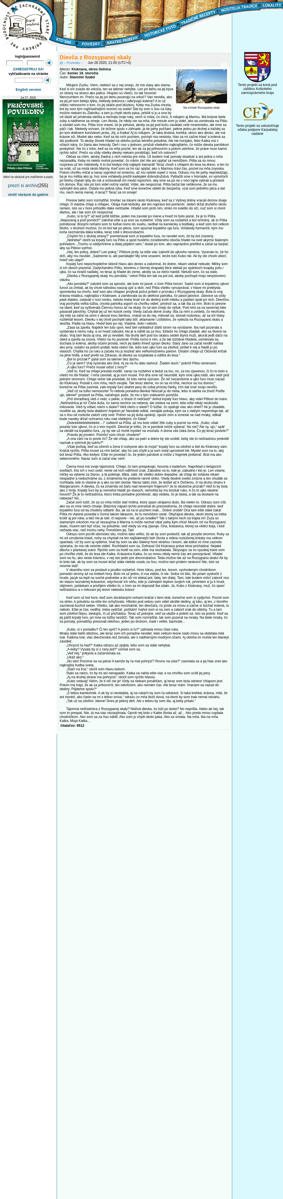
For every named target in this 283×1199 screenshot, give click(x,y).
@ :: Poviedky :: (71, 62)
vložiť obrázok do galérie (28, 195)
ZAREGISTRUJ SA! (28, 69)
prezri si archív (22, 185)
